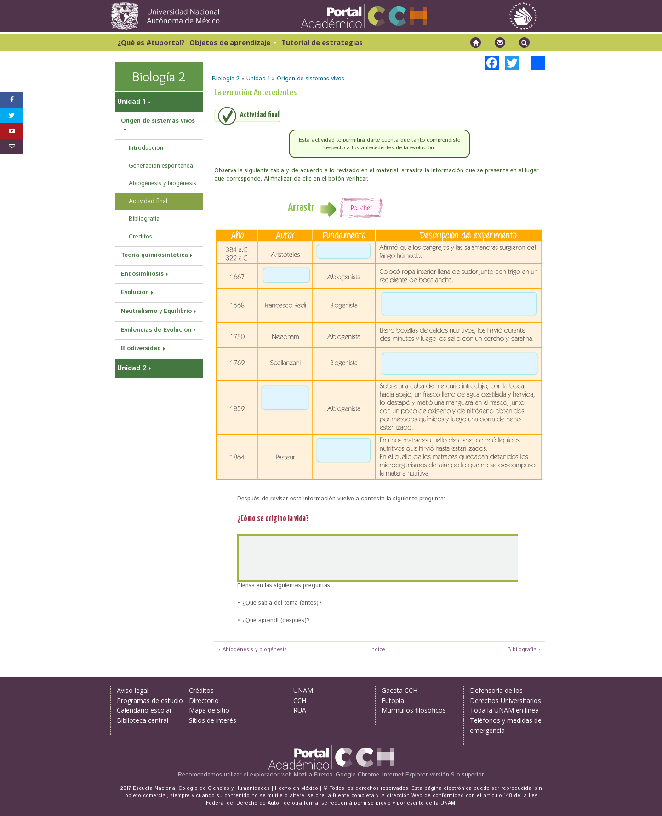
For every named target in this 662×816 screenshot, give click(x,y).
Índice (376, 649)
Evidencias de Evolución (156, 330)
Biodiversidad (141, 348)
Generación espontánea (161, 166)
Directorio (204, 700)
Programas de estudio (150, 700)
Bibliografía (144, 219)
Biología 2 (226, 78)
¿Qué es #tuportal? (151, 42)
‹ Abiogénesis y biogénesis (253, 649)
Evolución (135, 292)
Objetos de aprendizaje (233, 42)
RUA (299, 710)
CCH (299, 700)
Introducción (146, 148)
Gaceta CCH (399, 690)
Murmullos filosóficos (414, 710)
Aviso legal (132, 690)
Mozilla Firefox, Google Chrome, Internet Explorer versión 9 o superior (389, 775)
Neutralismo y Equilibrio (156, 311)
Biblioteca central (142, 720)
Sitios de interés (212, 720)
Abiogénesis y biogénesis (162, 183)
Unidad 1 (258, 78)
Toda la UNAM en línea (504, 710)
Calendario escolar (144, 710)
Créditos (140, 236)
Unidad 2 (132, 368)
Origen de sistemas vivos (310, 78)
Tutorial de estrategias (322, 42)
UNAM (303, 690)
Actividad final (148, 201)
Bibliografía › (524, 649)
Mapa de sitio (209, 710)
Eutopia (393, 700)
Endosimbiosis (142, 274)
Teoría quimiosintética (154, 255)
